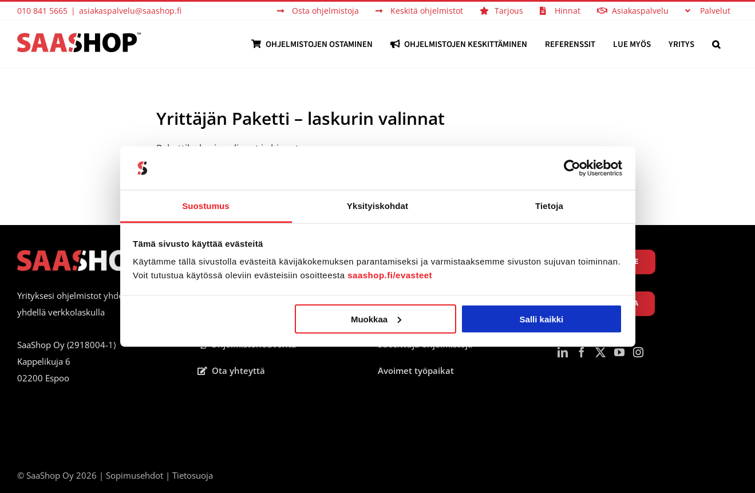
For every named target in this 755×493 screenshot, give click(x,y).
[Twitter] (600, 352)
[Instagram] (638, 352)
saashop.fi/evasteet (389, 275)
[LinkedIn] (563, 352)
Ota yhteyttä (231, 370)
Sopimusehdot (134, 475)
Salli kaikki (542, 319)
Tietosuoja (192, 475)
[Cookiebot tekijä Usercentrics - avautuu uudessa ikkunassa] (572, 168)
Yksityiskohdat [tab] (377, 206)
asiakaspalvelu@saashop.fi (130, 10)
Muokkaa (376, 319)
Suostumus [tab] (206, 206)
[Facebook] (581, 352)
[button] (716, 44)
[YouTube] (619, 352)
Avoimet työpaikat (416, 370)
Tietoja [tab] (549, 206)
